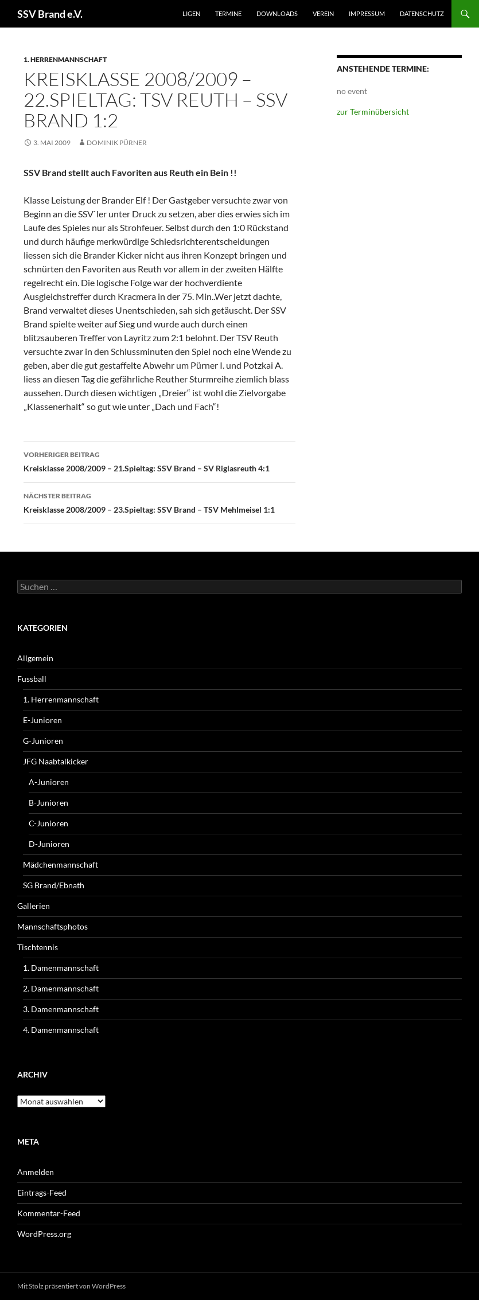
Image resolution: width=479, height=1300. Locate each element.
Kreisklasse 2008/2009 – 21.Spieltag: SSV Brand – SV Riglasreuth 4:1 (159, 460)
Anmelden (35, 1172)
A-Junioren (49, 782)
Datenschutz (422, 13)
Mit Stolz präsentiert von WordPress (71, 1286)
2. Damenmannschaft (61, 988)
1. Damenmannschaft (61, 968)
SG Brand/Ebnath (53, 885)
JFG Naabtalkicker (55, 761)
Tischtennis (37, 947)
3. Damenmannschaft (61, 1009)
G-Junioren (43, 740)
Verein (323, 13)
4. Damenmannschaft (61, 1029)
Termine (228, 13)
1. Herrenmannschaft (65, 59)
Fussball (31, 679)
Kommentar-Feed (48, 1213)
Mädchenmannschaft (60, 864)
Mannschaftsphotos (52, 926)
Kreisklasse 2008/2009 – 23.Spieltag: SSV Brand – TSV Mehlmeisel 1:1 (159, 501)
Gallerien (33, 906)
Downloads (277, 13)
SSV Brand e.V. (50, 13)
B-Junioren (48, 802)
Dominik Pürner (117, 142)
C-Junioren (48, 823)
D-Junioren (49, 844)
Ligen (191, 13)
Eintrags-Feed (42, 1192)
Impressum (367, 13)
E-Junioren (42, 720)
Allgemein (35, 658)
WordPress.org (44, 1234)
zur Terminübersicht (373, 111)
